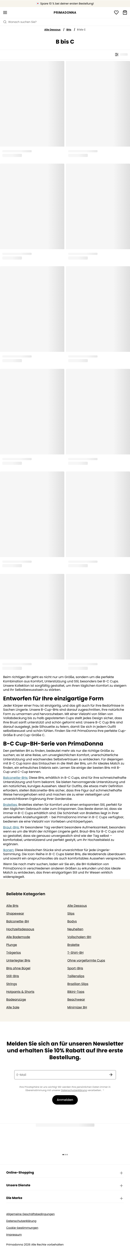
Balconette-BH (17, 921)
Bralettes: (10, 804)
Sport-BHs (75, 968)
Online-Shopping (65, 1172)
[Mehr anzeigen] (103, 1090)
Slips (70, 913)
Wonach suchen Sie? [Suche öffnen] (20, 22)
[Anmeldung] (116, 12)
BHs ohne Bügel (18, 968)
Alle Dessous (52, 29)
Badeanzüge (16, 999)
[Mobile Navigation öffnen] (5, 12)
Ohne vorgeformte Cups (86, 960)
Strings (11, 984)
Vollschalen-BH (79, 937)
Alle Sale (12, 1007)
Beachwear (76, 999)
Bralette (73, 945)
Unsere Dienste (65, 1185)
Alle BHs (12, 905)
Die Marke (65, 1198)
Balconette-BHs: (15, 777)
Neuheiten (75, 929)
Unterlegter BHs (18, 960)
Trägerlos (13, 952)
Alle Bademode (18, 937)
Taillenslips (75, 976)
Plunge (11, 945)
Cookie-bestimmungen (22, 1228)
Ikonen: (8, 850)
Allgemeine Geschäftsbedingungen (30, 1214)
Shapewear (15, 913)
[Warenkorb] (125, 12)
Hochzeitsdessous (20, 929)
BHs (68, 29)
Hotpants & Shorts (20, 991)
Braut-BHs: (11, 827)
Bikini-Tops (75, 991)
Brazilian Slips (77, 984)
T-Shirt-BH (75, 952)
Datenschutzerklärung (74, 1090)
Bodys (72, 921)
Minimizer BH (77, 1007)
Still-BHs (12, 976)
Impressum (14, 1235)
